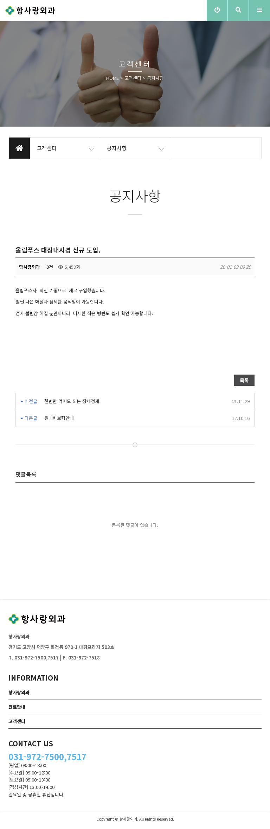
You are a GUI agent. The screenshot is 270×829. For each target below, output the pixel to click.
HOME (112, 78)
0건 (49, 266)
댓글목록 (26, 474)
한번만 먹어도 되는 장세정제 (71, 401)
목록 (244, 380)
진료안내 (16, 706)
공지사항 (155, 78)
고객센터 (132, 78)
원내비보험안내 (59, 418)
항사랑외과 (19, 692)
